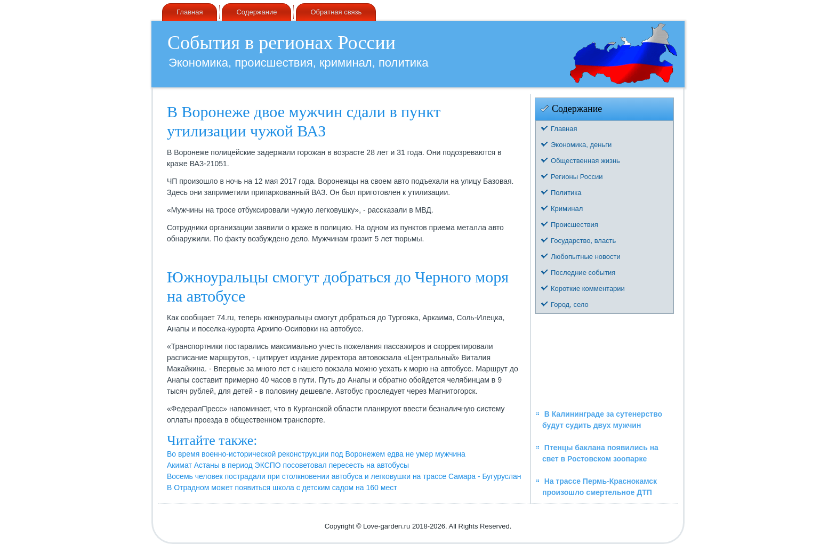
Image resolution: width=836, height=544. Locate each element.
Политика (566, 193)
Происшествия (574, 225)
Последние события (583, 273)
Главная (189, 12)
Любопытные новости (586, 257)
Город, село (570, 304)
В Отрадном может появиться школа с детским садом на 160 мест (282, 487)
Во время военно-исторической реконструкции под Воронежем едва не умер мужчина (316, 454)
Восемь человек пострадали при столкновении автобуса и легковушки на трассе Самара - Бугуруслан (344, 476)
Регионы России (577, 177)
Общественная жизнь (585, 161)
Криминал (567, 209)
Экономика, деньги (581, 145)
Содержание (256, 12)
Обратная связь (335, 12)
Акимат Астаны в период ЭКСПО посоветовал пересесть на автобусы (288, 465)
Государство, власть (583, 241)
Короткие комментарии (588, 289)
